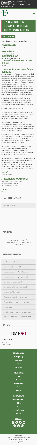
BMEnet (19, 403)
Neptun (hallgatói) (18, 383)
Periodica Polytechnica (18, 410)
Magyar (11, 6)
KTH (18, 376)
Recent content (6, 344)
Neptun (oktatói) (18, 357)
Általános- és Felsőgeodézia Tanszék (14, 262)
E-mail (13, 4)
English (5, 6)
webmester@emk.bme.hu (18, 443)
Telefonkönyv (20, 4)
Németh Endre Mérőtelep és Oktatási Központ (17, 312)
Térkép (28, 4)
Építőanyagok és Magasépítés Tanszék (15, 267)
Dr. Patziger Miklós (8, 54)
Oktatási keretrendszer (18, 399)
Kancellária (18, 364)
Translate (11, 36)
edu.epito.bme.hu (20, 1)
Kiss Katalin (5, 185)
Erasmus (18, 380)
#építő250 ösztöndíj (9, 205)
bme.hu (3, 1)
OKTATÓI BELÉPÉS (5, 4)
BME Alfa (18, 413)
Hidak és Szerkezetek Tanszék (12, 282)
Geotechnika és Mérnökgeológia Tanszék (15, 277)
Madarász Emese (7, 181)
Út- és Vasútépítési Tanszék (11, 292)
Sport (18, 387)
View (4, 36)
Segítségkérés (18, 367)
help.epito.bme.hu (7, 3)
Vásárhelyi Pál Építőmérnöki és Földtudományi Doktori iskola (17, 317)
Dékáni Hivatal (7, 307)
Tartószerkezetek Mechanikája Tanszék (15, 287)
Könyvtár (18, 390)
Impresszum (18, 435)
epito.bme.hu (10, 1)
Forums (4, 342)
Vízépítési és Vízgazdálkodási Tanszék (15, 297)
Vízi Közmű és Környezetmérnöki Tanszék (16, 302)
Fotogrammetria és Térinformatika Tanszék (16, 272)
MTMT (3, 65)
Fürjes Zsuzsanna (7, 175)
